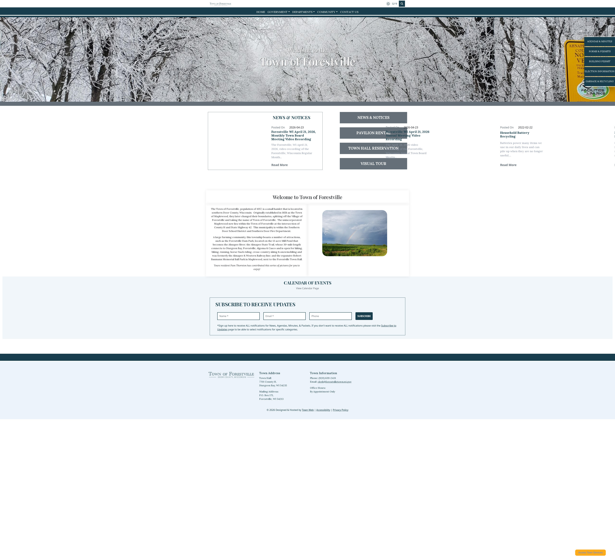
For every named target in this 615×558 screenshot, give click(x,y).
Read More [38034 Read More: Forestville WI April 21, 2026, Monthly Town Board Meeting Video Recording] (279, 165)
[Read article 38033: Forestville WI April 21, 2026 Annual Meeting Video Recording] (351, 141)
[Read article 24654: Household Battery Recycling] (465, 141)
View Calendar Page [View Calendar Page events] (307, 288)
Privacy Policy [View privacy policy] (340, 410)
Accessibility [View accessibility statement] (323, 410)
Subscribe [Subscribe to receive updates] (364, 316)
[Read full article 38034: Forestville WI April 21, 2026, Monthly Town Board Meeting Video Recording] (294, 136)
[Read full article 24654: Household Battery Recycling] (522, 136)
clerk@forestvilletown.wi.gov (334, 381)
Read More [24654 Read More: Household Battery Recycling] (508, 165)
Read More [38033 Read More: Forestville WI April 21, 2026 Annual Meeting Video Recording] (394, 165)
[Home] (220, 4)
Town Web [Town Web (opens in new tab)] (308, 410)
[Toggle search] (402, 4)
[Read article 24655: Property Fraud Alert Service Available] (579, 141)
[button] (278, 12)
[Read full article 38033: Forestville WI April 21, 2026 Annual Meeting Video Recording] (408, 136)
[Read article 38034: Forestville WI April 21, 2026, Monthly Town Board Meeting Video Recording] (236, 141)
